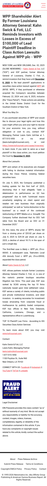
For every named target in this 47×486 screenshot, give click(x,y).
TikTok (15, 371)
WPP (39, 86)
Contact (42, 469)
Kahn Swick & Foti (31, 69)
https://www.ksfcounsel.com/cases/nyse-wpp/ (23, 145)
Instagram (36, 367)
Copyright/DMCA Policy (11, 469)
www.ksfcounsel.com (12, 333)
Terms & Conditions (34, 464)
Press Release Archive (27, 459)
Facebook (25, 367)
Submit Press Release (13, 464)
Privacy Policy (30, 469)
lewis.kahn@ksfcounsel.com (15, 351)
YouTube (6, 371)
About (12, 459)
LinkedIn (24, 371)
